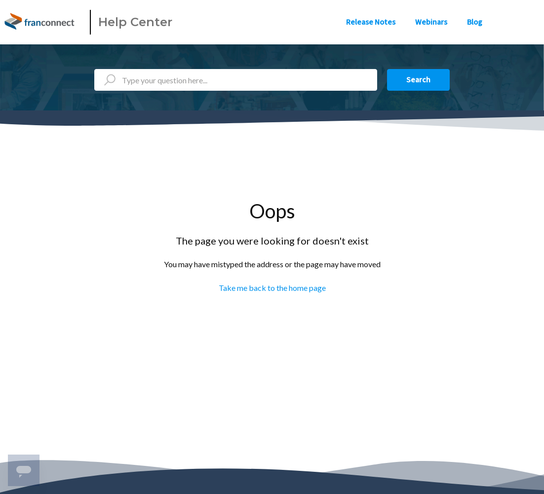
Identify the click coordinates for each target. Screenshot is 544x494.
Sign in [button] (523, 22)
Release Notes (370, 22)
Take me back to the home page (272, 287)
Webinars (431, 22)
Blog (474, 22)
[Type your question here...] (235, 80)
